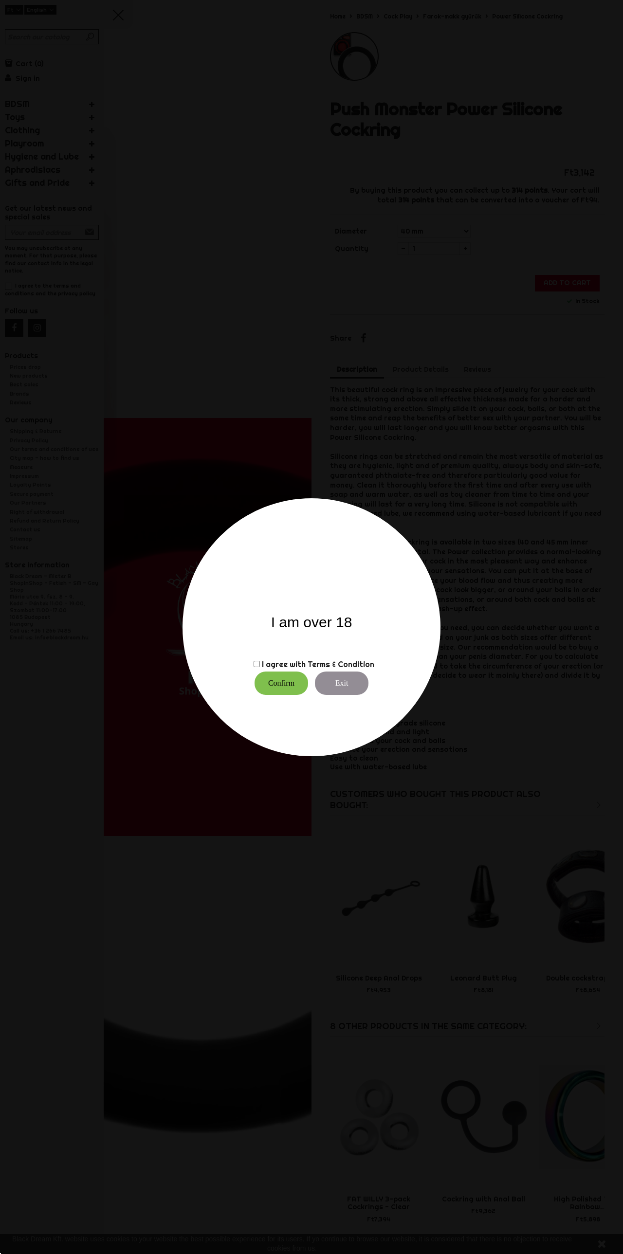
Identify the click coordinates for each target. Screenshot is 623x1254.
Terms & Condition (341, 664)
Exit (341, 683)
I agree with (284, 664)
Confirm (281, 683)
